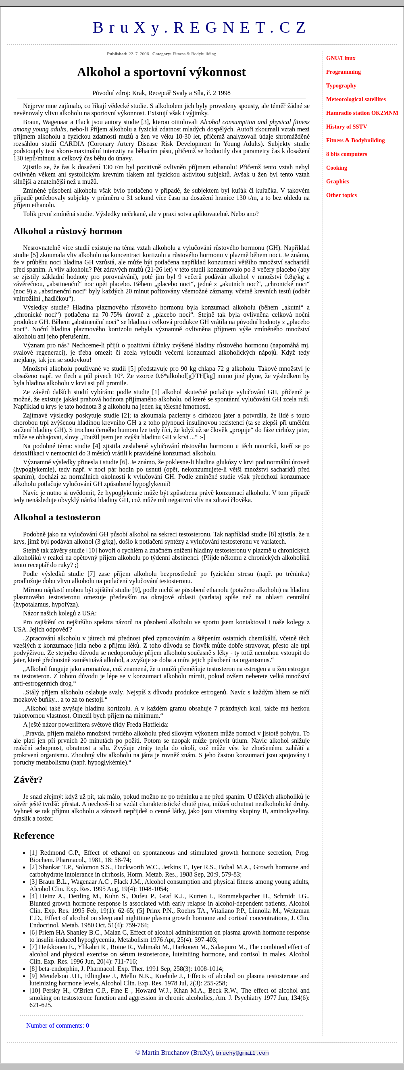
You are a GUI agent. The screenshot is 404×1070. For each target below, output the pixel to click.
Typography (341, 85)
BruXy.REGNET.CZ (202, 27)
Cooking (336, 167)
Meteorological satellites (356, 99)
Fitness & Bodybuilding (355, 140)
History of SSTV (346, 126)
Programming (343, 72)
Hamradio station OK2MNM (362, 113)
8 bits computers (346, 154)
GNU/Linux (341, 58)
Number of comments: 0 (57, 1025)
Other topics (341, 195)
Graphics (337, 181)
